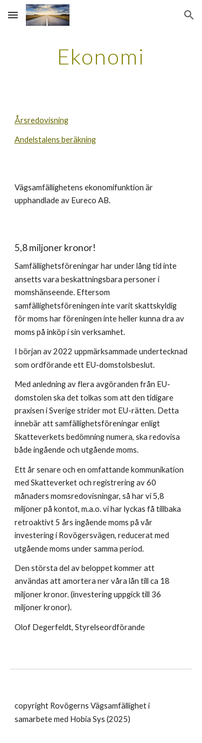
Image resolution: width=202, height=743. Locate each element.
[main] (101, 56)
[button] (13, 15)
